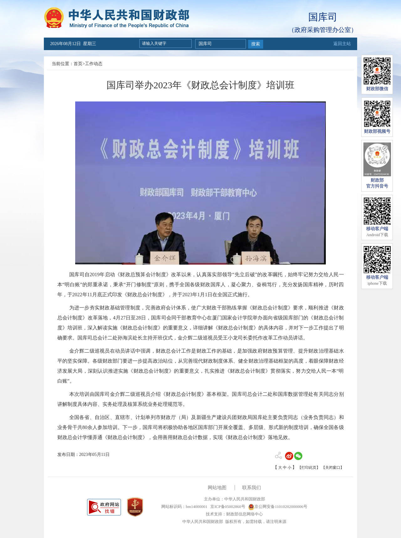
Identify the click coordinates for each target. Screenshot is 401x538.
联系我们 (251, 487)
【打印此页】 (309, 467)
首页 (78, 63)
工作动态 (93, 63)
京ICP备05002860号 (227, 506)
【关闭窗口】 (332, 467)
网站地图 (217, 487)
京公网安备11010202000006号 (277, 506)
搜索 (255, 44)
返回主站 (342, 43)
